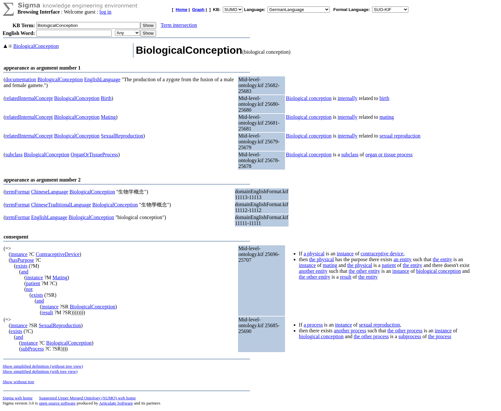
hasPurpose (22, 260)
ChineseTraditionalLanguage (61, 204)
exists (21, 266)
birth (384, 98)
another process (350, 330)
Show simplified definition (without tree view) (43, 366)
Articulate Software (116, 403)
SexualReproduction (122, 136)
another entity (313, 271)
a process (313, 325)
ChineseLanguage (49, 191)
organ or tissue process (389, 154)
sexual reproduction (400, 136)
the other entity (364, 271)
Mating (108, 117)
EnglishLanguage (102, 79)
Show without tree (18, 381)
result (47, 312)
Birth (106, 98)
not (29, 289)
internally (347, 98)
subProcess (32, 348)
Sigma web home (18, 397)
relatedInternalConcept (29, 98)
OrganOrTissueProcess (94, 154)
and (24, 271)
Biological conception (309, 98)
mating (387, 117)
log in (105, 12)
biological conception (438, 271)
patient (33, 283)
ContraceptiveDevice (58, 254)
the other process (404, 330)
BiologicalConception (36, 46)
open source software (57, 403)
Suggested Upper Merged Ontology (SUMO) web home (87, 397)
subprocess (409, 336)
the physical (321, 259)
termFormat (17, 191)
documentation (20, 79)
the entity (442, 259)
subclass (13, 154)
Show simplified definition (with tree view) (40, 371)
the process (439, 336)
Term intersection (179, 25)
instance (18, 254)
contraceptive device (381, 253)
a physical (314, 253)
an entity (402, 259)
